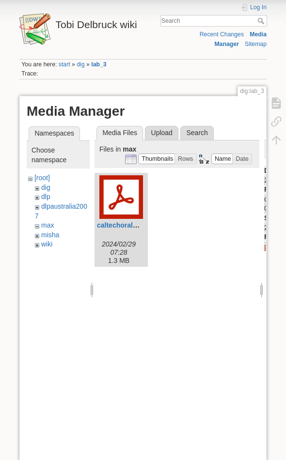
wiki (46, 244)
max (47, 225)
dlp (45, 196)
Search (262, 20)
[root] (42, 178)
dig (80, 64)
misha (50, 235)
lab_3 (98, 64)
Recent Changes (222, 34)
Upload (162, 133)
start (64, 64)
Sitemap (256, 44)
